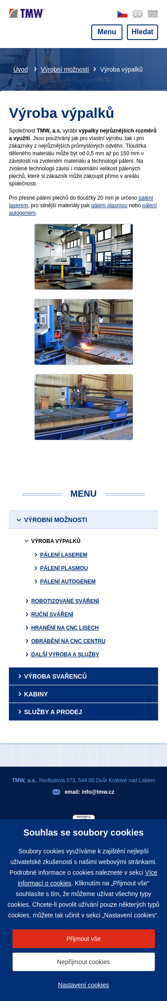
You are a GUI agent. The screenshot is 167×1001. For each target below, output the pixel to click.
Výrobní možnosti (65, 69)
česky (122, 14)
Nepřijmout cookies (83, 961)
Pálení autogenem (68, 582)
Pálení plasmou (64, 568)
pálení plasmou (109, 205)
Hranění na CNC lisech (65, 628)
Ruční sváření (52, 614)
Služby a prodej (53, 712)
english (137, 14)
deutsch (152, 14)
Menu (107, 32)
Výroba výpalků (56, 541)
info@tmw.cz (97, 792)
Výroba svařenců (55, 676)
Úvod (20, 69)
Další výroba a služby (65, 654)
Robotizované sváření (65, 601)
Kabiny (36, 694)
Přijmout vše (83, 938)
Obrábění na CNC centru (68, 641)
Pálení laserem (63, 555)
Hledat (143, 32)
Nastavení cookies (83, 985)
